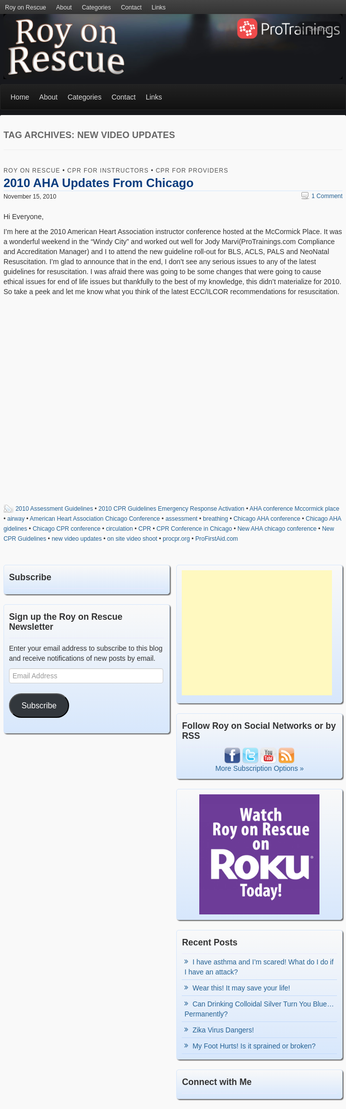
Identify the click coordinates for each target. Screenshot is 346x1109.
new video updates (77, 538)
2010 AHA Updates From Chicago (99, 183)
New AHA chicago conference (276, 528)
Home (20, 97)
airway (16, 518)
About (64, 7)
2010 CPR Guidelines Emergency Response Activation (172, 508)
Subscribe (39, 705)
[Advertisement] (257, 632)
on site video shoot (132, 538)
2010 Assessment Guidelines (54, 508)
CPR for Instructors (108, 170)
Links (159, 7)
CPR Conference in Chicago (194, 528)
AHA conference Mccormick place (294, 508)
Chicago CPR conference (66, 528)
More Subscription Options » (259, 768)
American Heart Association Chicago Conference (95, 518)
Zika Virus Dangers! (223, 1030)
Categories (96, 7)
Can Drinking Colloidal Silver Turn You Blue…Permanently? (258, 1009)
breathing (215, 518)
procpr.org (176, 538)
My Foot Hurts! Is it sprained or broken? (253, 1046)
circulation (119, 528)
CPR (144, 528)
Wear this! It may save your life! (241, 988)
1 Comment (321, 196)
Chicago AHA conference (266, 518)
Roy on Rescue (25, 7)
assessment (181, 518)
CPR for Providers (192, 170)
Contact (131, 7)
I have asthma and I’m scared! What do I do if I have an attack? (258, 967)
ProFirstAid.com (216, 538)
